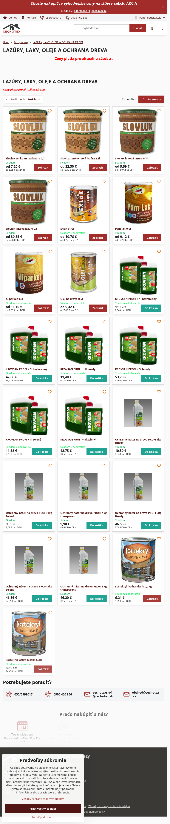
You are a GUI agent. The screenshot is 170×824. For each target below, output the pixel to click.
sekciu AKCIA (125, 3)
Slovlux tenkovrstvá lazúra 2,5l (80, 158)
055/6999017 (82, 11)
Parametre (151, 100)
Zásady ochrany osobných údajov (109, 806)
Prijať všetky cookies (43, 808)
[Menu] (162, 28)
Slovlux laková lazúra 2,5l (22, 228)
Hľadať (137, 28)
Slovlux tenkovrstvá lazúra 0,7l (25, 158)
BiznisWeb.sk (97, 811)
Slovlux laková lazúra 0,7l (131, 158)
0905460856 (99, 11)
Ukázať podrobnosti (43, 817)
